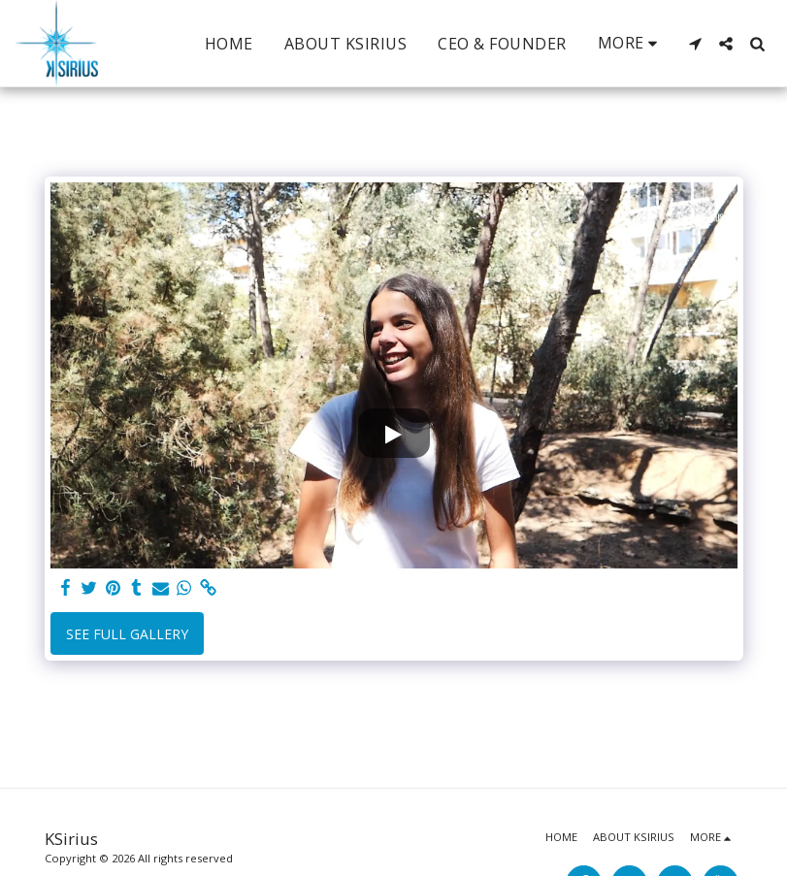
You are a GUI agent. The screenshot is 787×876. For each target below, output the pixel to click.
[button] (694, 43)
